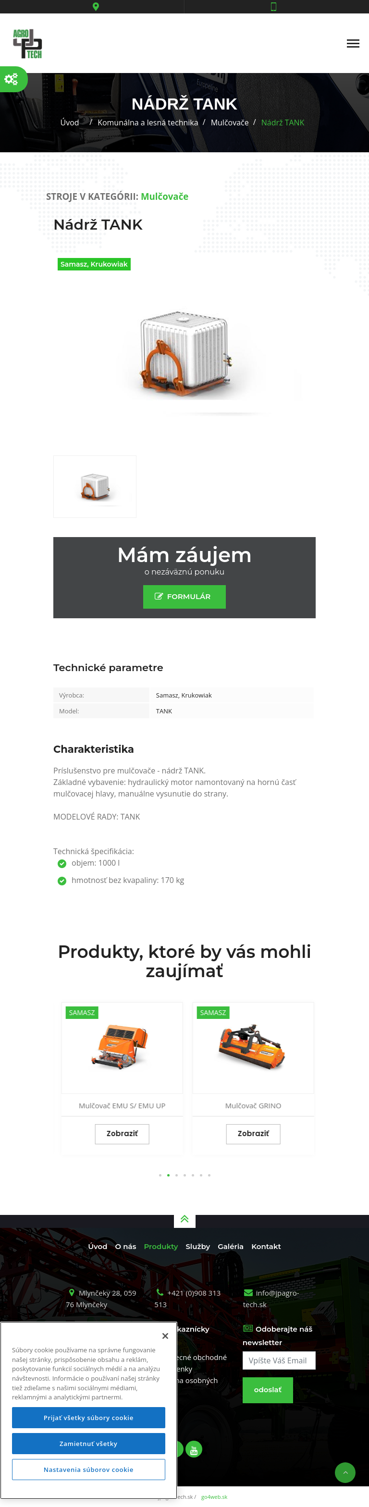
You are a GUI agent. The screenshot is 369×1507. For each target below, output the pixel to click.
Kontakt (266, 1246)
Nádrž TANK (283, 122)
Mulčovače (230, 122)
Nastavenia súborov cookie (89, 1469)
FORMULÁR (185, 596)
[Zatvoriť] (165, 1336)
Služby (197, 1246)
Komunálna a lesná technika (148, 122)
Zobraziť (119, 1133)
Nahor (345, 1472)
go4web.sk (214, 1496)
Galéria (231, 1246)
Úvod (70, 122)
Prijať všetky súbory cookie (89, 1417)
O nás (125, 1246)
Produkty (161, 1246)
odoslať (268, 1389)
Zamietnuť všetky (88, 1443)
